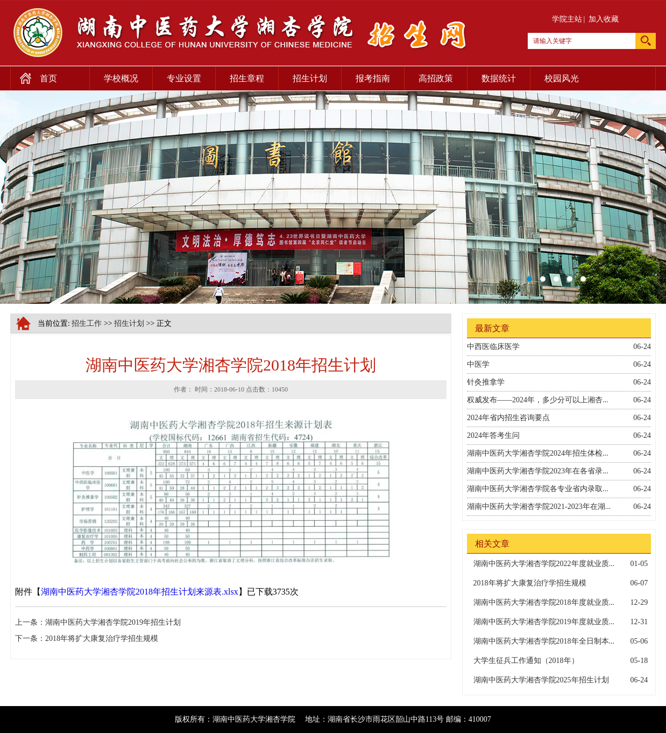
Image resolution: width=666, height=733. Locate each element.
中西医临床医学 (493, 347)
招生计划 (310, 78)
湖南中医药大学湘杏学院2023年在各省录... (537, 471)
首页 (33, 76)
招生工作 (87, 323)
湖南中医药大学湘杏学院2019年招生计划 (113, 622)
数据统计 (498, 78)
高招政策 (436, 78)
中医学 (478, 364)
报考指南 (373, 78)
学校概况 (121, 78)
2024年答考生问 (493, 435)
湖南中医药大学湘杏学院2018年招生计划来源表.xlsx (139, 591)
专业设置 (184, 78)
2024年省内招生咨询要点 (508, 418)
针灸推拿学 (486, 382)
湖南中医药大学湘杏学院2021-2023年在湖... (539, 506)
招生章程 (247, 78)
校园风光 (561, 78)
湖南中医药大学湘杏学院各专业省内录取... (537, 489)
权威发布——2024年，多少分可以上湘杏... (537, 400)
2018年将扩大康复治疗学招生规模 (101, 638)
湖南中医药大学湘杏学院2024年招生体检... (537, 453)
